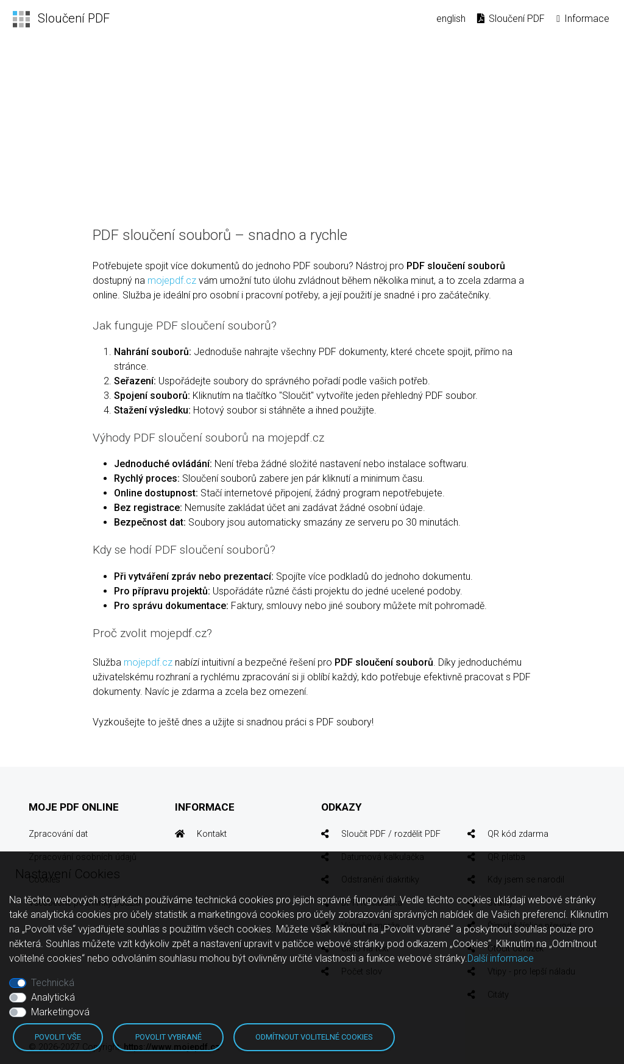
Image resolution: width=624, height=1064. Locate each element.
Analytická (53, 997)
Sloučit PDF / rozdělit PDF (391, 834)
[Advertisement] (312, 129)
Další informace (500, 958)
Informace (582, 18)
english (451, 18)
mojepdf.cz (171, 280)
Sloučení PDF (510, 18)
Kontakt (212, 834)
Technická (52, 982)
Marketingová (60, 1012)
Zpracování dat (58, 834)
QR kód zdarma (518, 834)
